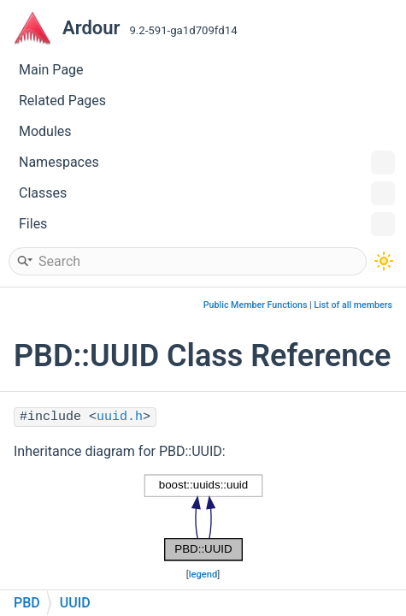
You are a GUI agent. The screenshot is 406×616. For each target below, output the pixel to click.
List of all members (353, 305)
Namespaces (207, 163)
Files (207, 224)
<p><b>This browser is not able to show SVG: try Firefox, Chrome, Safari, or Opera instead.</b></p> (203, 518)
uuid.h (120, 417)
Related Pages (62, 100)
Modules (45, 131)
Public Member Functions (255, 305)
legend (203, 574)
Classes (207, 193)
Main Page (51, 70)
